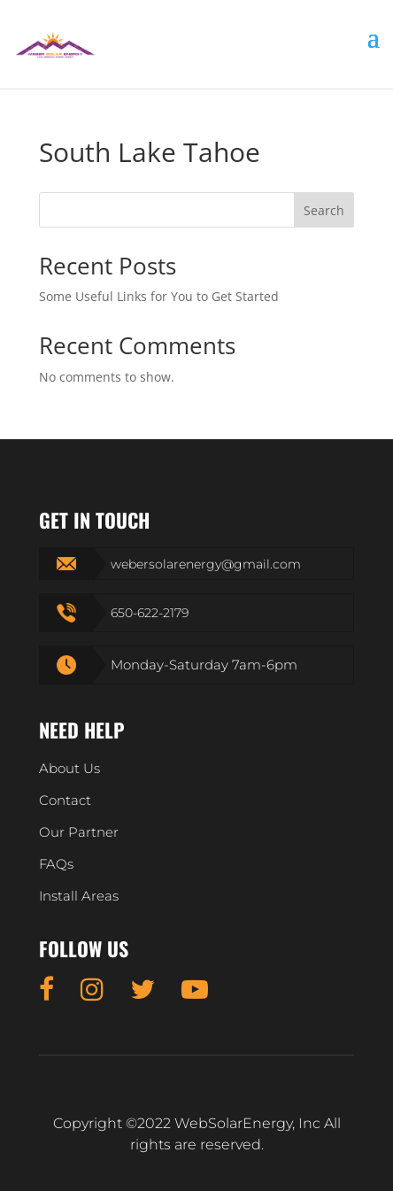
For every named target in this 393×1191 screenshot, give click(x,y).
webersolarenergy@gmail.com (206, 564)
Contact (65, 800)
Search (324, 210)
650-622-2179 (150, 613)
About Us (69, 768)
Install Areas (79, 895)
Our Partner (79, 832)
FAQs (56, 863)
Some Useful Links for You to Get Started (159, 296)
